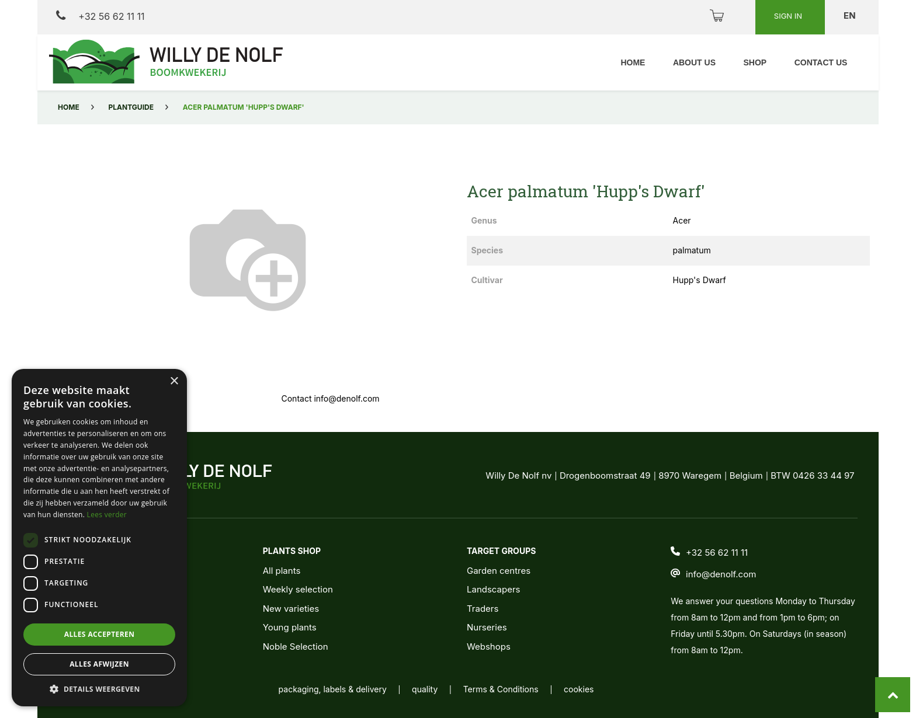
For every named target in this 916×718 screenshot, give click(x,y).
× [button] (173, 381)
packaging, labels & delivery (333, 689)
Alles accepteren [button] (99, 634)
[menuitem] (631, 63)
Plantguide (131, 107)
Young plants (290, 627)
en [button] (851, 15)
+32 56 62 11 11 (100, 16)
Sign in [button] (789, 15)
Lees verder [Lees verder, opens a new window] (107, 515)
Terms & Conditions (501, 689)
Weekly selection (298, 589)
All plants (282, 570)
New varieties (291, 608)
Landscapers (494, 589)
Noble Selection (295, 646)
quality (425, 689)
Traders (482, 608)
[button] (99, 689)
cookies (579, 689)
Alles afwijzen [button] (99, 664)
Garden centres (498, 570)
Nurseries (487, 627)
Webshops (489, 646)
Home (68, 107)
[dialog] (99, 537)
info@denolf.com (721, 574)
